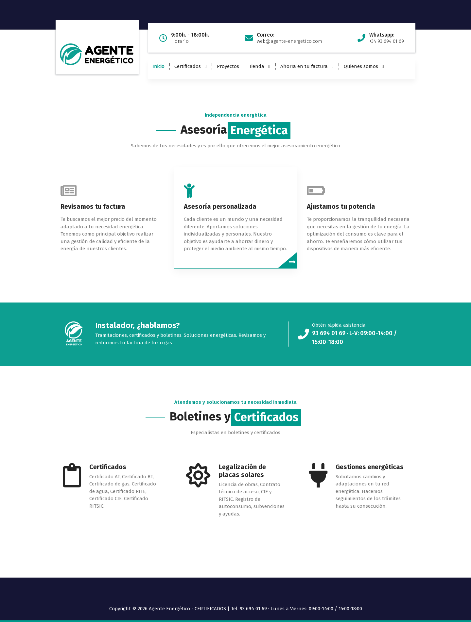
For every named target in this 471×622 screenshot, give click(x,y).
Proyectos (228, 66)
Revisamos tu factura (93, 206)
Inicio (158, 66)
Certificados (187, 66)
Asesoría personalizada (220, 206)
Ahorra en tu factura (304, 66)
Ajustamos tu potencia (341, 206)
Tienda (256, 66)
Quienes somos (361, 66)
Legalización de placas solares (242, 471)
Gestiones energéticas (370, 467)
